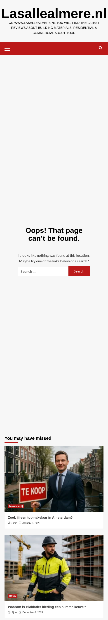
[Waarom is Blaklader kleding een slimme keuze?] (54, 568)
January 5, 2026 (31, 523)
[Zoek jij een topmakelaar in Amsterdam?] (54, 479)
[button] (9, 48)
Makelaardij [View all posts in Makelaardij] (16, 506)
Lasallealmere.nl (54, 13)
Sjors (14, 523)
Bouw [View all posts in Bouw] (12, 595)
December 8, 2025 (32, 612)
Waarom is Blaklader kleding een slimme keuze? (47, 607)
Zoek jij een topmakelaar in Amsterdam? (40, 517)
